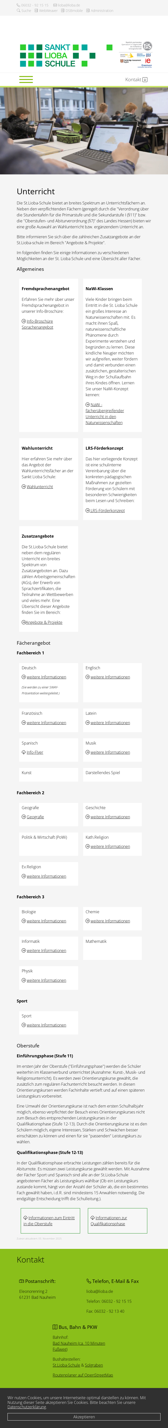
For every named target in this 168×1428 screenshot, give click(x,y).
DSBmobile (72, 10)
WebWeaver (46, 10)
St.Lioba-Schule (66, 1365)
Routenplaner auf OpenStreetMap (83, 1375)
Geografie (35, 817)
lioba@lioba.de (66, 5)
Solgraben (94, 1365)
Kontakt (136, 79)
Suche (24, 10)
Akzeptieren (84, 1417)
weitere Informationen (46, 677)
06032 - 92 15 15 (32, 5)
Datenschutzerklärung (26, 1407)
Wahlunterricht (40, 486)
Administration (99, 10)
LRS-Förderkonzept (107, 510)
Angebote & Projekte (44, 622)
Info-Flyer (35, 752)
